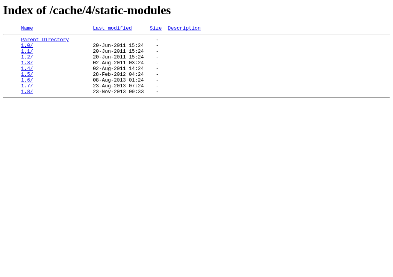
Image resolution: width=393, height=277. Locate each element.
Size (156, 28)
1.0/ (27, 48)
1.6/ (27, 90)
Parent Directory (45, 41)
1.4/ (27, 76)
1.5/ (27, 83)
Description (184, 28)
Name (27, 28)
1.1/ (27, 55)
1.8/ (27, 103)
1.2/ (27, 62)
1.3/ (27, 69)
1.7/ (27, 96)
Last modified (112, 28)
